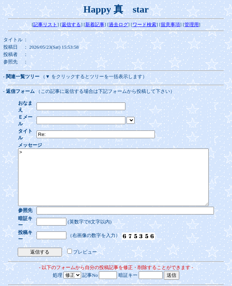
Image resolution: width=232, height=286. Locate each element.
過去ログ (118, 24)
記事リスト (45, 24)
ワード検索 (144, 24)
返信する (71, 24)
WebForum (116, 280)
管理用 (191, 24)
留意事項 (170, 24)
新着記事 (94, 24)
